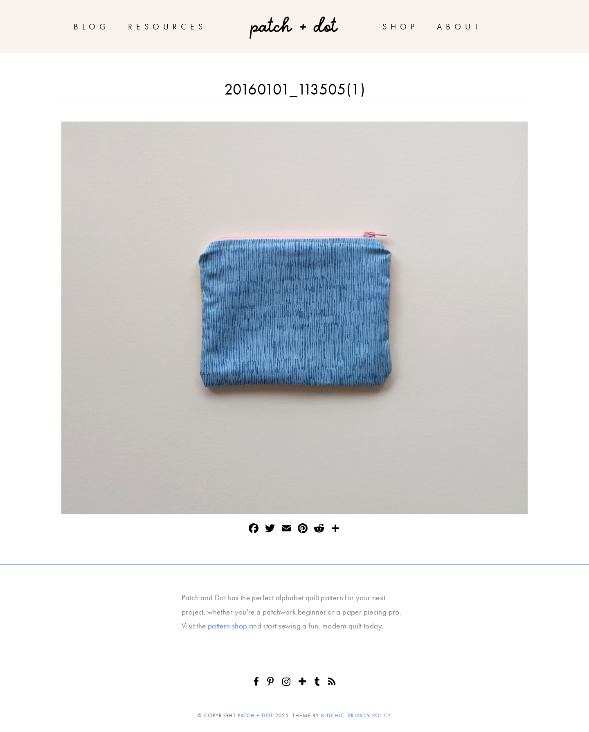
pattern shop (227, 626)
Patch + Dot (255, 715)
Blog (92, 26)
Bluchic (332, 715)
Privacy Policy (369, 715)
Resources (167, 26)
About (459, 26)
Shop (400, 26)
